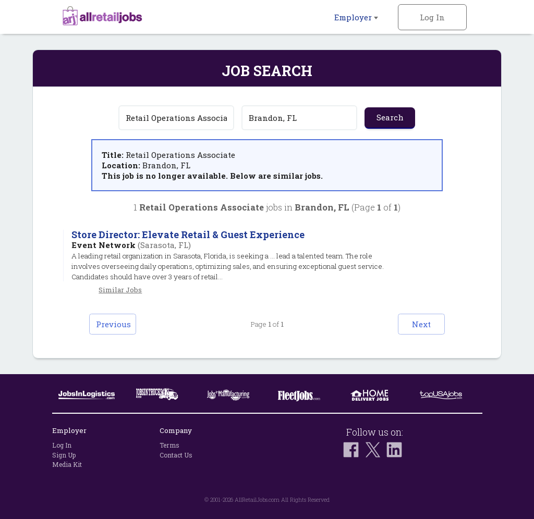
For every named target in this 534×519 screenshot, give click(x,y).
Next (421, 324)
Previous (113, 324)
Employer (356, 17)
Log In (432, 17)
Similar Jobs (120, 289)
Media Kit (67, 464)
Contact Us (176, 455)
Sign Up (64, 455)
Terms (169, 445)
